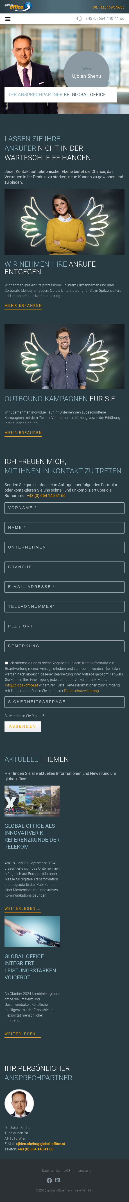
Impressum (83, 1170)
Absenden (22, 726)
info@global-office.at (21, 685)
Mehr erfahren (23, 305)
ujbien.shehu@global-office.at (40, 1144)
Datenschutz (51, 1170)
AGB (67, 1170)
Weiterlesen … (23, 908)
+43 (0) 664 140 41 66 (105, 18)
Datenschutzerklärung (81, 691)
